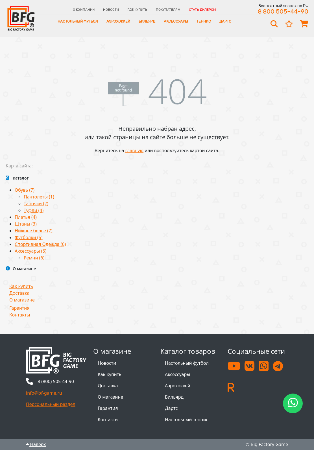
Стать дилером (202, 10)
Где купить (137, 10)
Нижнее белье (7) (34, 231)
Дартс (225, 21)
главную (134, 150)
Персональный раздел (50, 404)
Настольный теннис (186, 419)
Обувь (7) (24, 190)
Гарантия (19, 308)
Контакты (19, 315)
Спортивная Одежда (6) (40, 244)
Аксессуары (176, 21)
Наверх (36, 444)
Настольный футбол (78, 21)
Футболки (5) (28, 237)
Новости (111, 10)
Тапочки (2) (36, 203)
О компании (84, 10)
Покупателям (168, 10)
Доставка (19, 293)
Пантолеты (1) (39, 197)
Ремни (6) (34, 258)
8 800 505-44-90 (283, 11)
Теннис (204, 21)
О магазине (22, 300)
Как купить (21, 286)
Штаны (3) (26, 224)
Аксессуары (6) (30, 251)
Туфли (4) (33, 210)
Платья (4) (26, 217)
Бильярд (147, 21)
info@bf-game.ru (44, 393)
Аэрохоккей (118, 21)
